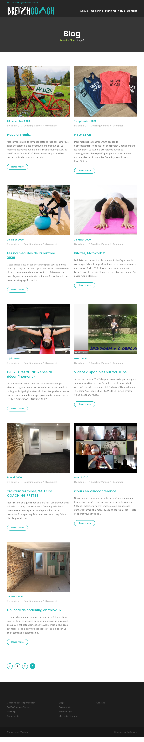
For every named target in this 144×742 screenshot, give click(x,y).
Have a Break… (19, 134)
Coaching (97, 11)
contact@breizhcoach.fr (22, 2)
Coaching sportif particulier (21, 707)
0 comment (52, 125)
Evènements (13, 721)
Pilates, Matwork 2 (89, 253)
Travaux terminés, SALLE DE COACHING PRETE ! (30, 493)
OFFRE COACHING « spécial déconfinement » (30, 374)
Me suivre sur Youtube (17, 736)
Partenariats (65, 712)
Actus (121, 11)
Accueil (84, 11)
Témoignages (65, 716)
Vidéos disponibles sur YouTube (101, 372)
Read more (17, 166)
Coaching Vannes (33, 125)
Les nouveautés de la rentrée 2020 (31, 255)
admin (14, 125)
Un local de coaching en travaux (27, 612)
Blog (61, 707)
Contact (132, 11)
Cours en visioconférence (95, 491)
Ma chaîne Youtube (68, 721)
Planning (110, 11)
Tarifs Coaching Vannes (19, 712)
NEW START (83, 134)
